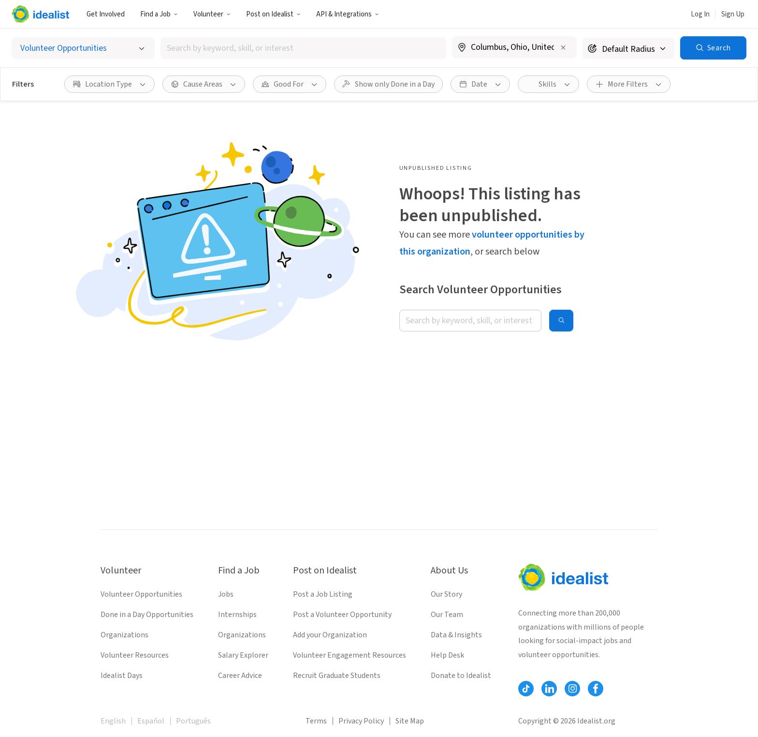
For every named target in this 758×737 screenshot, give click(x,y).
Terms (316, 721)
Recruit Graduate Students (336, 675)
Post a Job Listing (322, 594)
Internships (237, 614)
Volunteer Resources (135, 655)
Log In (700, 14)
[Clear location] (563, 47)
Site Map (409, 721)
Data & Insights (456, 635)
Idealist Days (122, 675)
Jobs (225, 594)
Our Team (447, 614)
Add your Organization (330, 635)
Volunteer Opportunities (141, 594)
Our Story (446, 594)
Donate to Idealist (461, 675)
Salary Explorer (243, 655)
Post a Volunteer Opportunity (342, 614)
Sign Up (732, 14)
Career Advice (240, 675)
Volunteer (212, 14)
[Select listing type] (83, 48)
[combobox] (303, 48)
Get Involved (106, 14)
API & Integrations (347, 14)
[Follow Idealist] (526, 688)
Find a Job (159, 14)
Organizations (124, 635)
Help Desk (447, 655)
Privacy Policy (361, 721)
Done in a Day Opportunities (147, 614)
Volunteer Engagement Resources (349, 655)
